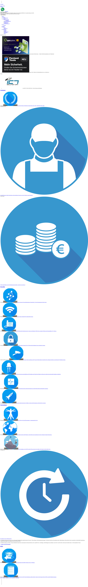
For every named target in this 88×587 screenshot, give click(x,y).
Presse (5, 25)
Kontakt (1, 6)
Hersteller (2, 286)
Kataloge (3, 26)
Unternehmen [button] (4, 29)
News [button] (3, 24)
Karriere (5, 30)
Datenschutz (13, 577)
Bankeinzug (5, 28)
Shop (3, 16)
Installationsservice (7, 23)
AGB (5, 33)
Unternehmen (3, 405)
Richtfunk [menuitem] (7, 20)
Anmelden (1, 4)
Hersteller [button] (3, 17)
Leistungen (2, 90)
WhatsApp (4, 11)
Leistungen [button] (3, 18)
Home (1, 577)
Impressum (5, 32)
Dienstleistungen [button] (6, 19)
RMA (5, 27)
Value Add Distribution (7, 21)
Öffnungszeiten (6, 31)
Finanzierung (6, 22)
